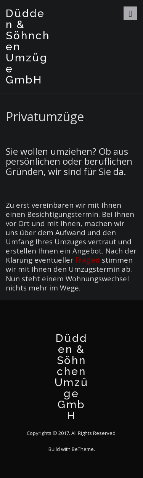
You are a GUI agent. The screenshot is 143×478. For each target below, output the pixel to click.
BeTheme (83, 449)
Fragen (87, 260)
